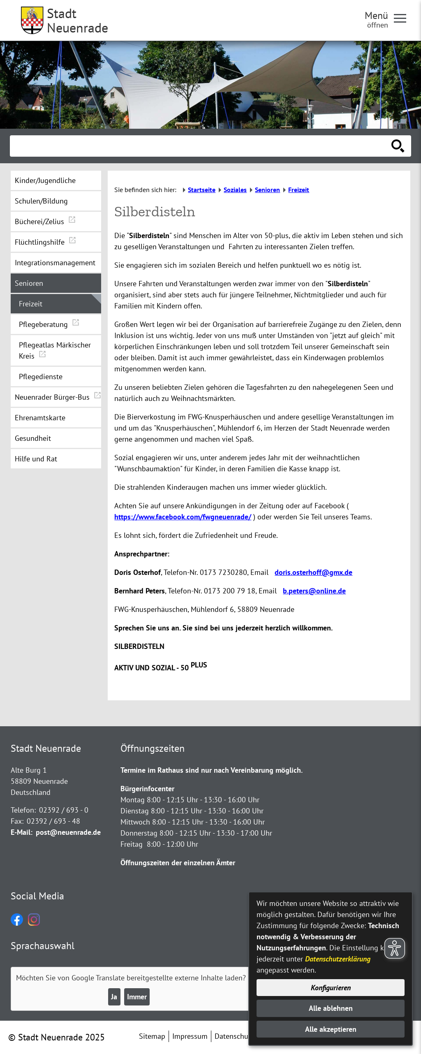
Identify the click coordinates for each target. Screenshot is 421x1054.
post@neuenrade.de (68, 832)
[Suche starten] (398, 146)
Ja (114, 996)
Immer (137, 996)
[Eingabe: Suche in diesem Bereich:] (201, 146)
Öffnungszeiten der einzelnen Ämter (177, 862)
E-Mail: (21, 832)
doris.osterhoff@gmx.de (313, 572)
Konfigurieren (331, 987)
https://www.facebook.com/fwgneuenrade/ (182, 516)
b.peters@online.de (314, 590)
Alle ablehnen (331, 1008)
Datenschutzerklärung (337, 959)
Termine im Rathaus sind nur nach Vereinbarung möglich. (211, 770)
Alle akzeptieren (330, 1029)
